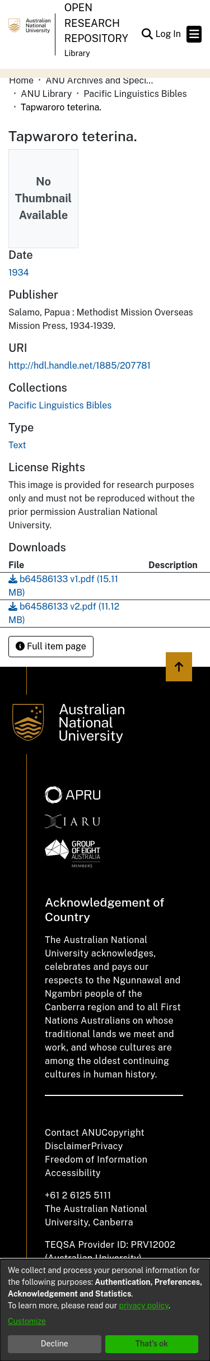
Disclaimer (68, 1146)
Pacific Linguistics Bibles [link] (134, 94)
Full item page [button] (51, 646)
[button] (147, 34)
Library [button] (77, 53)
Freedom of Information (96, 1159)
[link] (59, 405)
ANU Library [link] (46, 94)
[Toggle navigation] (194, 34)
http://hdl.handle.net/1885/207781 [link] (79, 365)
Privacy (107, 1146)
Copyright (122, 1132)
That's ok (151, 1343)
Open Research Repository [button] (96, 23)
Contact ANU (73, 1132)
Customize (27, 1321)
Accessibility (73, 1173)
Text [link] (17, 445)
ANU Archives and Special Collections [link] (101, 80)
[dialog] (105, 1310)
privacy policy (144, 1305)
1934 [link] (18, 272)
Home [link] (21, 80)
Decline (54, 1343)
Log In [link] (168, 34)
